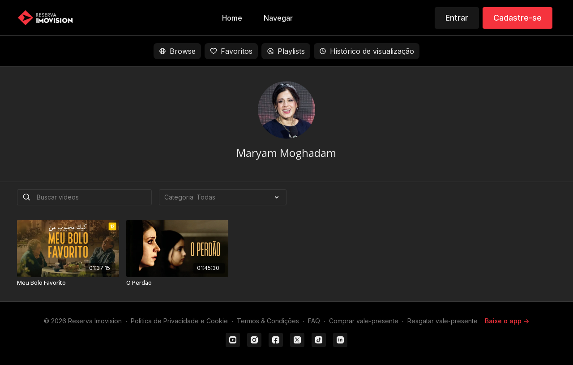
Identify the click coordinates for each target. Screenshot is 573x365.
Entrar (456, 17)
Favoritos (231, 51)
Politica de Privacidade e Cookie (179, 321)
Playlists (286, 51)
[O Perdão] (177, 282)
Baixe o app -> (507, 321)
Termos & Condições (268, 321)
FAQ (314, 321)
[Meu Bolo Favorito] (68, 282)
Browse (177, 51)
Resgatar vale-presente (442, 321)
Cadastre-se (517, 17)
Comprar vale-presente (363, 321)
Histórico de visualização (366, 51)
